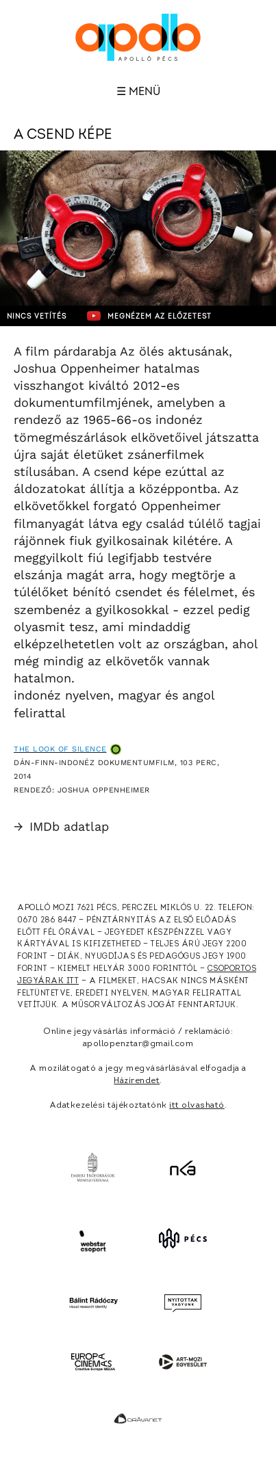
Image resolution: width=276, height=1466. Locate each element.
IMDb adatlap (61, 826)
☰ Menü (138, 91)
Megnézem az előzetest (149, 316)
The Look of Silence (60, 749)
